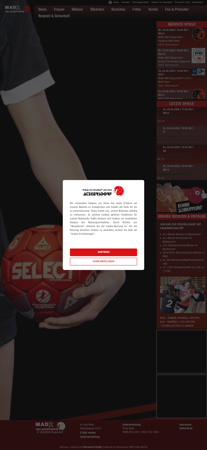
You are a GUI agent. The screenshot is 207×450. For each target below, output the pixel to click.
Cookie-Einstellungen (103, 261)
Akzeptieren (103, 252)
